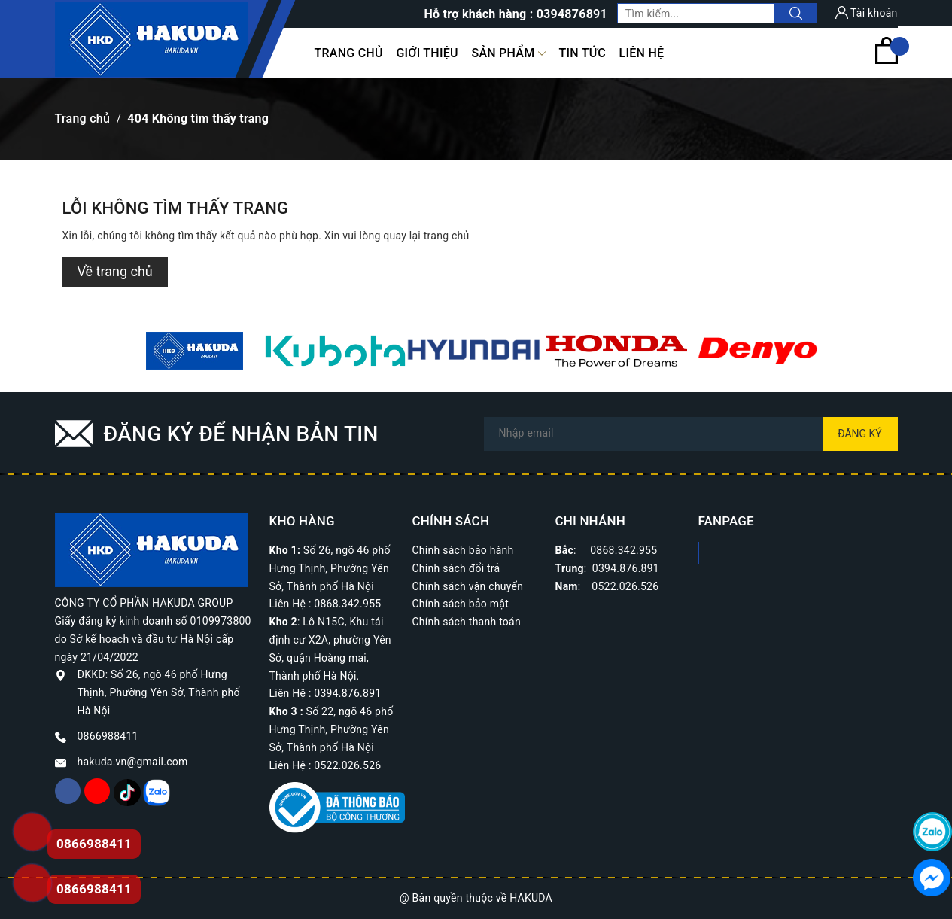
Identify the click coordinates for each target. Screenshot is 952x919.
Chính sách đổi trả (456, 568)
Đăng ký (860, 434)
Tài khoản (866, 13)
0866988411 (108, 736)
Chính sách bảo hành (463, 550)
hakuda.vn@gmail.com (133, 762)
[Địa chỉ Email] (691, 434)
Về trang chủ (115, 271)
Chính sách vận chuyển (468, 586)
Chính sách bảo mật (460, 604)
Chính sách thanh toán (466, 622)
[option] (194, 351)
